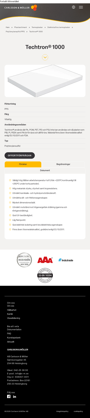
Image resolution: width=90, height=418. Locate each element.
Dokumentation (14, 330)
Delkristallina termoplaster (59, 27)
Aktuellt (10, 342)
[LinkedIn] (14, 397)
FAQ (9, 334)
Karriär (10, 314)
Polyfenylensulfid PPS (15, 32)
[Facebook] (8, 397)
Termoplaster (37, 27)
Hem (8, 27)
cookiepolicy (78, 411)
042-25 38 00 (21, 370)
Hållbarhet (11, 310)
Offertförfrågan (19, 155)
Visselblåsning (13, 318)
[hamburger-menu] (81, 7)
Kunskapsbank (14, 338)
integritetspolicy (62, 411)
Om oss (10, 306)
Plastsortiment (20, 27)
